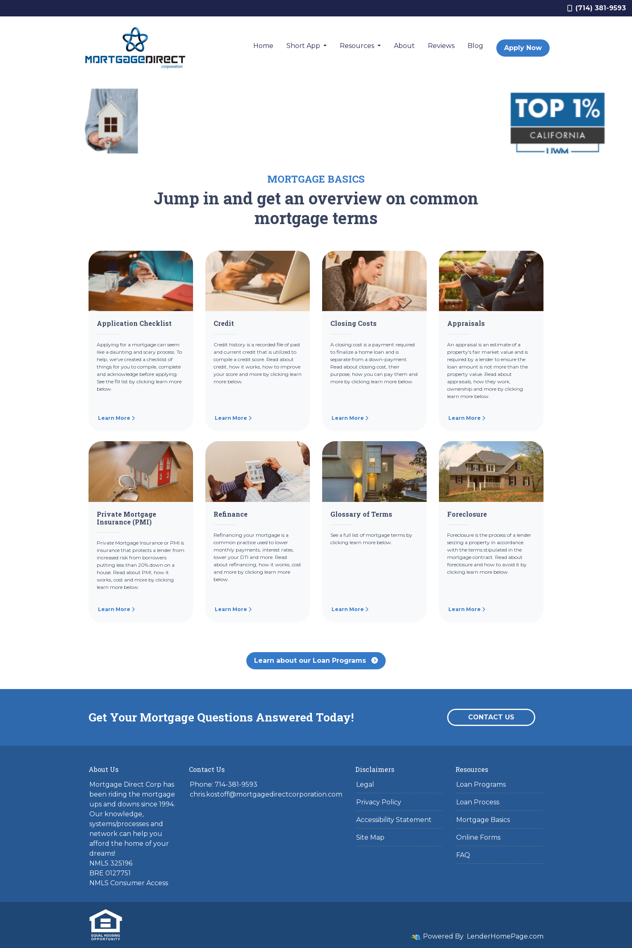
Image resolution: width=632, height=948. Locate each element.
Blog (475, 46)
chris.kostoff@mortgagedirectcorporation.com (266, 794)
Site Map (370, 837)
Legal (365, 784)
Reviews (441, 46)
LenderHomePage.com (505, 936)
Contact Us (491, 717)
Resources (358, 46)
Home (263, 46)
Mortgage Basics (483, 820)
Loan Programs (481, 784)
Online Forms (478, 837)
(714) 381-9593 (596, 8)
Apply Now (523, 48)
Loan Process (477, 802)
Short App (304, 46)
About (404, 46)
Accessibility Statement (394, 820)
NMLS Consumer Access (128, 883)
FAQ (463, 855)
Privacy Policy (378, 802)
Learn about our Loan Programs (316, 660)
